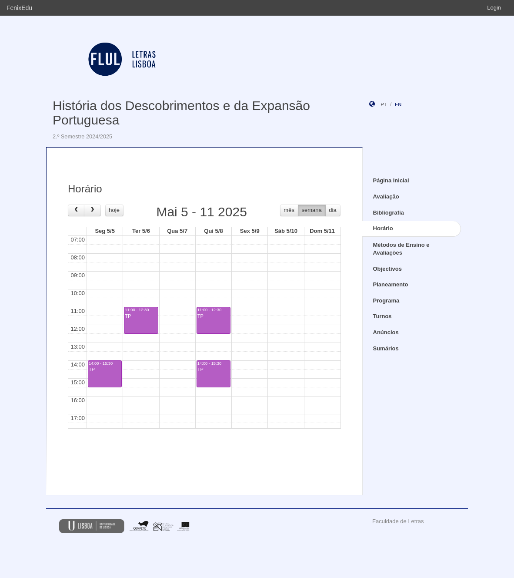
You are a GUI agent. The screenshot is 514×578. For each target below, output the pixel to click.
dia (332, 210)
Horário (383, 228)
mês (289, 210)
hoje (114, 210)
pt (383, 104)
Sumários (386, 348)
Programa (386, 300)
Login (494, 7)
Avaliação (386, 196)
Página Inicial (391, 180)
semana (312, 210)
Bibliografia (388, 212)
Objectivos (387, 268)
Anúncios (386, 332)
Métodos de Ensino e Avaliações (401, 249)
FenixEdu (19, 7)
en (398, 104)
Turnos (382, 316)
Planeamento (390, 284)
